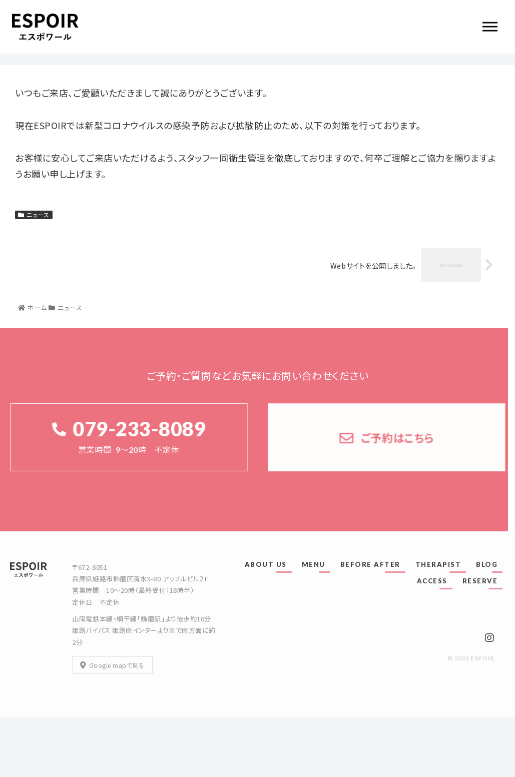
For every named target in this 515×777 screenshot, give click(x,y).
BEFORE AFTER (370, 564)
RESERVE (480, 581)
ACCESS (432, 581)
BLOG (486, 564)
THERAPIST (438, 564)
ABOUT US (266, 564)
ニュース (34, 215)
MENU (313, 564)
